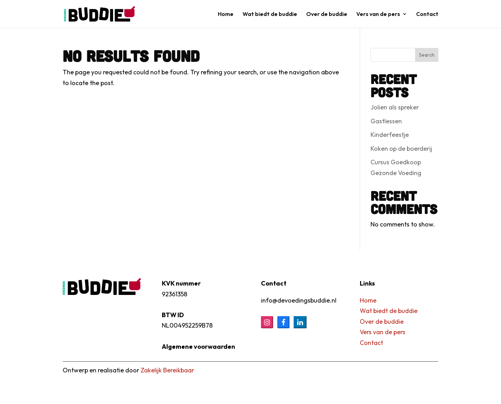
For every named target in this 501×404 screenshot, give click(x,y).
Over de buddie (326, 14)
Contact (427, 14)
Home (225, 14)
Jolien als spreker (395, 107)
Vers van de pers (378, 14)
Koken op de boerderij (401, 148)
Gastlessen (386, 121)
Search (427, 55)
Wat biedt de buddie (269, 14)
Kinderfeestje (390, 135)
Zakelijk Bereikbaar (167, 370)
